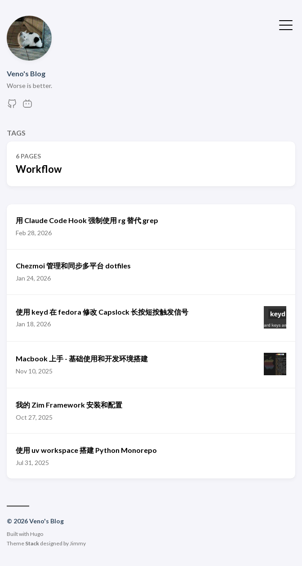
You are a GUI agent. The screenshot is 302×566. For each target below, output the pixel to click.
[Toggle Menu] (285, 24)
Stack (32, 543)
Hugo (36, 534)
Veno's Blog (26, 73)
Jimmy (78, 543)
